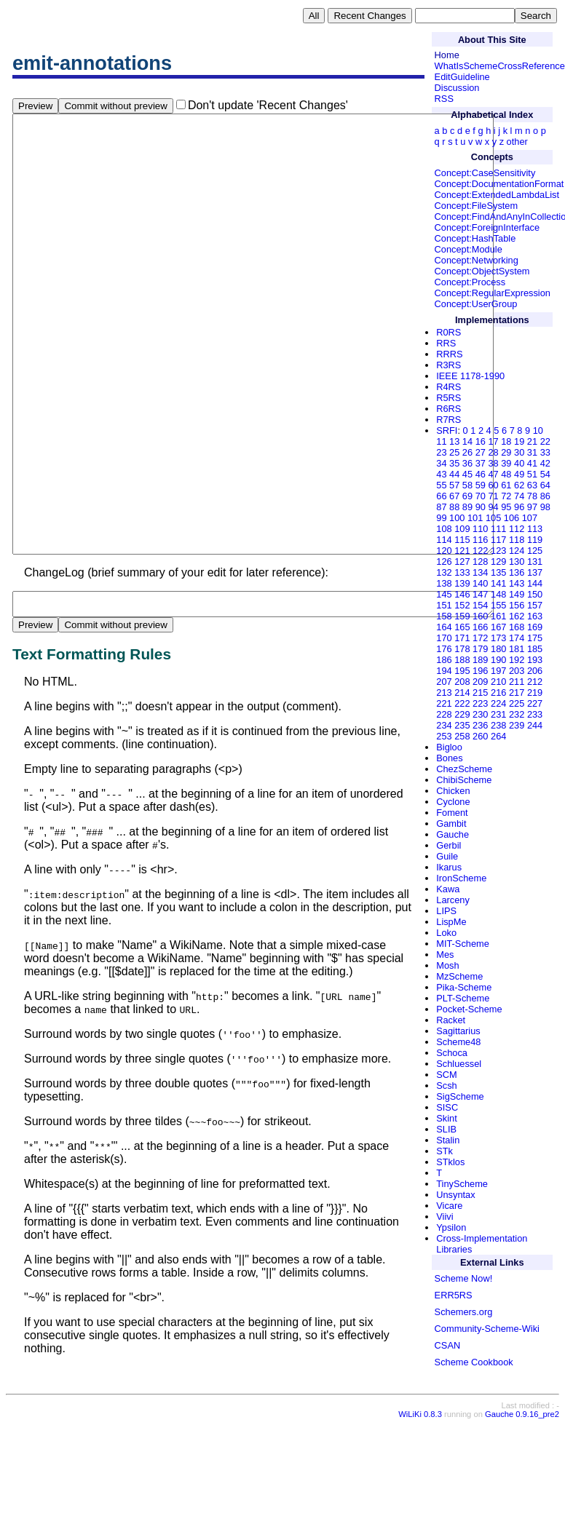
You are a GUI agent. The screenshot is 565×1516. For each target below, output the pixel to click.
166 (480, 627)
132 (443, 572)
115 (462, 539)
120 (443, 550)
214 (462, 692)
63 (532, 485)
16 (480, 441)
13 (454, 441)
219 (534, 692)
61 (506, 485)
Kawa (447, 889)
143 (516, 583)
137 (534, 572)
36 (467, 463)
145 (443, 594)
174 (516, 637)
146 (462, 594)
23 (441, 452)
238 (498, 725)
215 (480, 692)
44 (454, 474)
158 (443, 616)
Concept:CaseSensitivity (485, 172)
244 (534, 725)
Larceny (453, 899)
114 (443, 539)
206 (534, 670)
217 (516, 692)
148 (498, 594)
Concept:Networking (476, 260)
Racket (450, 1020)
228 (443, 714)
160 (480, 616)
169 (534, 627)
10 (538, 430)
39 (506, 463)
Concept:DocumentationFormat (499, 183)
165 (462, 627)
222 (462, 703)
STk (444, 1151)
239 (516, 725)
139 (462, 583)
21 (532, 441)
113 (534, 528)
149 (516, 594)
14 (467, 441)
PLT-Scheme (462, 998)
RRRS (449, 354)
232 (516, 714)
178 (462, 648)
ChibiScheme (463, 779)
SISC (447, 1107)
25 (454, 452)
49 (519, 474)
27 (480, 452)
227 (534, 703)
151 (443, 605)
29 (506, 452)
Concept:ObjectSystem (482, 271)
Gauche (452, 834)
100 (457, 517)
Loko (446, 932)
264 (498, 736)
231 (498, 714)
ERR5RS (454, 1295)
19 (519, 441)
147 (480, 594)
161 (498, 616)
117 (498, 539)
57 (454, 485)
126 (443, 561)
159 (462, 616)
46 (480, 474)
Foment (451, 812)
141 (498, 583)
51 (532, 474)
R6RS (448, 408)
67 (454, 496)
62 (519, 485)
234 (443, 725)
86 (545, 496)
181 (516, 648)
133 (462, 572)
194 (443, 670)
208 (462, 681)
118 (516, 539)
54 (545, 474)
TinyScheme (462, 1183)
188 (462, 659)
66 (441, 496)
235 (462, 725)
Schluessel (458, 1063)
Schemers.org (464, 1311)
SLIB (446, 1129)
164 (443, 627)
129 (498, 561)
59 (480, 485)
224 (498, 703)
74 (519, 496)
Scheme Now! (464, 1278)
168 (516, 627)
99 (441, 517)
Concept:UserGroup (476, 303)
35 (454, 463)
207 (443, 681)
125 (534, 550)
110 (480, 528)
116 (480, 539)
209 (480, 681)
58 (467, 485)
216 (498, 692)
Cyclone (453, 801)
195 (462, 670)
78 (532, 496)
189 (480, 659)
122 (480, 550)
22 (545, 441)
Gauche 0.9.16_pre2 (522, 1505)
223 (480, 703)
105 (493, 517)
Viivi (444, 1216)
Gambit (451, 823)
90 (480, 506)
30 (519, 452)
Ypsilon (451, 1227)
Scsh (446, 1085)
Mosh (447, 965)
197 (498, 670)
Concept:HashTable (475, 238)
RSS (444, 98)
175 (534, 637)
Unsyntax (455, 1194)
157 (534, 605)
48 (506, 474)
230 (480, 714)
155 (498, 605)
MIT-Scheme (462, 943)
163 (534, 616)
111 (498, 528)
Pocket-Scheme (469, 1009)
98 (545, 506)
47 (493, 474)
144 (534, 583)
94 (493, 506)
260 (480, 736)
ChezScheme (464, 768)
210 (498, 681)
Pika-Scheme (463, 987)
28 (493, 452)
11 (441, 441)
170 (443, 637)
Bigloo (449, 747)
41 (532, 463)
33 (545, 452)
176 (443, 648)
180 (498, 648)
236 (480, 725)
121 (462, 550)
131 (534, 561)
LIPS (446, 910)
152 (462, 605)
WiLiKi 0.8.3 (420, 1505)
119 (534, 539)
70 (480, 496)
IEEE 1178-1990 (470, 375)
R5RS (448, 397)
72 (506, 496)
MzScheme (459, 976)
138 (443, 583)
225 (516, 703)
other (517, 141)
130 (516, 561)
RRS (446, 343)
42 (545, 463)
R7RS (448, 419)
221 (443, 703)
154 (480, 605)
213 (443, 692)
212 (534, 681)
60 (493, 485)
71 (493, 496)
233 (534, 714)
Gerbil (448, 845)
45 (467, 474)
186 (443, 659)
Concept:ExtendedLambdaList (497, 194)
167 (498, 627)
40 (519, 463)
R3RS (448, 365)
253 (443, 736)
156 (516, 605)
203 (516, 670)
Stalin (447, 1140)
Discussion (457, 87)
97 (532, 506)
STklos (450, 1161)
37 (480, 463)
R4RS (448, 386)
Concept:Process (470, 282)
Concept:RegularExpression (492, 292)
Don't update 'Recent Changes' (268, 105)
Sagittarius (458, 1030)
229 (462, 714)
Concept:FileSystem (476, 205)
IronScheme (461, 878)
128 (480, 561)
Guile (447, 856)
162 (516, 616)
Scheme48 (458, 1041)
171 (462, 637)
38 (493, 463)
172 (480, 637)
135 (498, 572)
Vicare (449, 1205)
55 (441, 485)
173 (498, 637)
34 (441, 463)
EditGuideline (462, 76)
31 (532, 452)
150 (534, 594)
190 (498, 659)
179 (480, 648)
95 (506, 506)
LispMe (451, 921)
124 (516, 550)
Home (447, 54)
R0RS (448, 332)
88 (454, 506)
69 (467, 496)
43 (441, 474)
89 (467, 506)
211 (516, 681)
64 (545, 485)
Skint (446, 1118)
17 (493, 441)
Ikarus (449, 867)
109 (462, 528)
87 (441, 506)
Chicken (453, 790)
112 (516, 528)
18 (506, 441)
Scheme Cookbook (474, 1362)
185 (534, 648)
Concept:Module (468, 249)
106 (511, 517)
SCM (446, 1074)
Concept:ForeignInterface (487, 227)
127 (462, 561)
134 (480, 572)
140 (480, 583)
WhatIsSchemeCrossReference (500, 65)
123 (498, 550)
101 (475, 517)
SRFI (446, 430)
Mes (445, 954)
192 (516, 659)
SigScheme (459, 1096)
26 (467, 452)
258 (462, 736)
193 (534, 659)
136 (516, 572)
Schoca (451, 1052)
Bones (449, 758)
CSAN (448, 1345)
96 (519, 506)
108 (443, 528)
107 (529, 517)
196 (480, 670)
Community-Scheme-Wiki (487, 1328)
